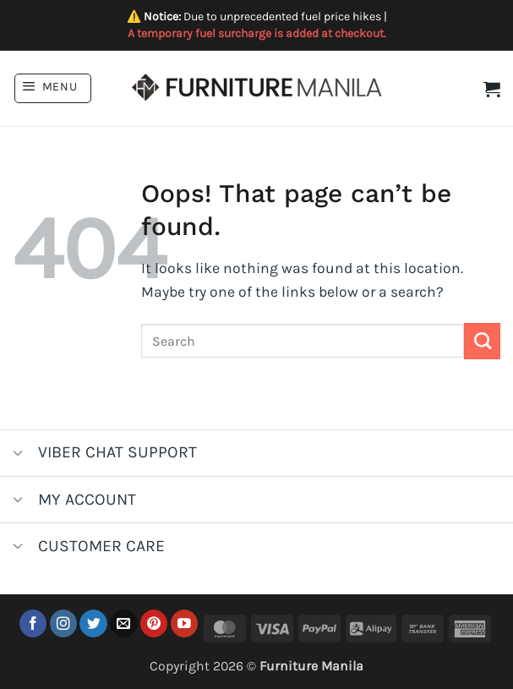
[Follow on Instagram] (64, 623)
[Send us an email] (124, 623)
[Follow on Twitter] (93, 623)
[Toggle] (18, 454)
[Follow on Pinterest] (154, 623)
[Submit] (482, 341)
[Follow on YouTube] (185, 623)
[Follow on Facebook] (33, 623)
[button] (52, 88)
